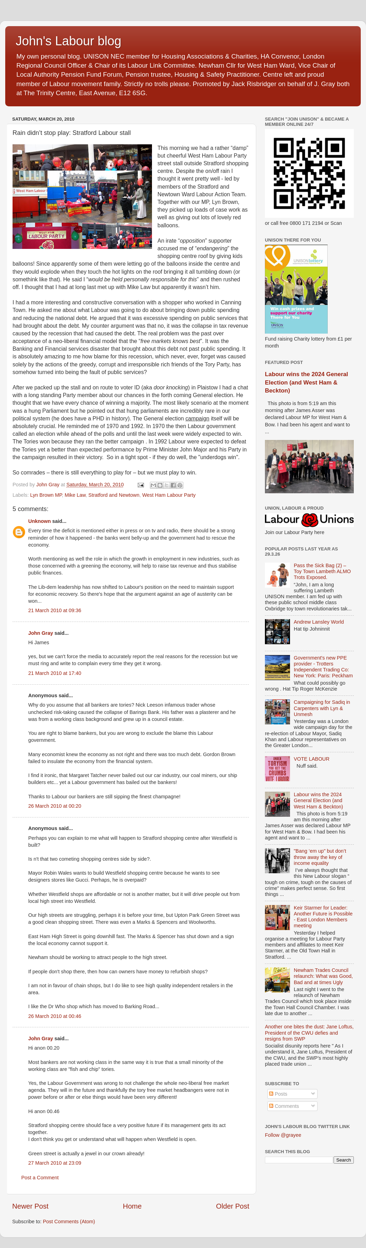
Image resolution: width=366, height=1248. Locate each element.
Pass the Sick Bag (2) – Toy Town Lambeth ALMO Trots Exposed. (322, 571)
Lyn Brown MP (46, 495)
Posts (278, 1094)
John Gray (40, 633)
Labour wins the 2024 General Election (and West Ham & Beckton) (306, 382)
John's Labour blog (68, 41)
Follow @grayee (283, 1135)
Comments (284, 1106)
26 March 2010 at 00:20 (54, 806)
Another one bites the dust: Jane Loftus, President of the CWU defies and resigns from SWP (309, 1033)
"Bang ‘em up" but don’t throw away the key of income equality (320, 857)
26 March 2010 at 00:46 (54, 1016)
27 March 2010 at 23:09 (54, 1163)
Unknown (39, 521)
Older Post (232, 1206)
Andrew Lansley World (319, 622)
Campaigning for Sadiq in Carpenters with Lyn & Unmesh (322, 708)
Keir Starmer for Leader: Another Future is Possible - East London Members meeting (323, 917)
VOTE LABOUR (311, 759)
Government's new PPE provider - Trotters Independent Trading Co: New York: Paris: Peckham (323, 667)
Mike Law (75, 495)
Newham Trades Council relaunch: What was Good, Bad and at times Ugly (323, 976)
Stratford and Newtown (114, 495)
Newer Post (30, 1206)
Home (132, 1206)
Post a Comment (40, 1177)
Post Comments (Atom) (69, 1221)
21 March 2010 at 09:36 (54, 610)
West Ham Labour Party (169, 495)
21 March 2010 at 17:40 (54, 673)
